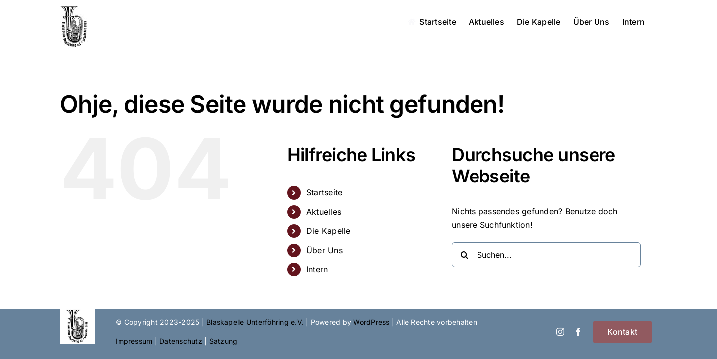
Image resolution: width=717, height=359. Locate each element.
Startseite (324, 192)
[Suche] (464, 254)
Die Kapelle (328, 231)
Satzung (223, 341)
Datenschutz (180, 341)
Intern (317, 269)
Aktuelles (323, 212)
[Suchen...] (546, 254)
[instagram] (560, 332)
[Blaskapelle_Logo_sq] (77, 313)
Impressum (134, 341)
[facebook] (578, 332)
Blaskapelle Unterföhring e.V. (255, 322)
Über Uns (324, 250)
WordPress (371, 322)
